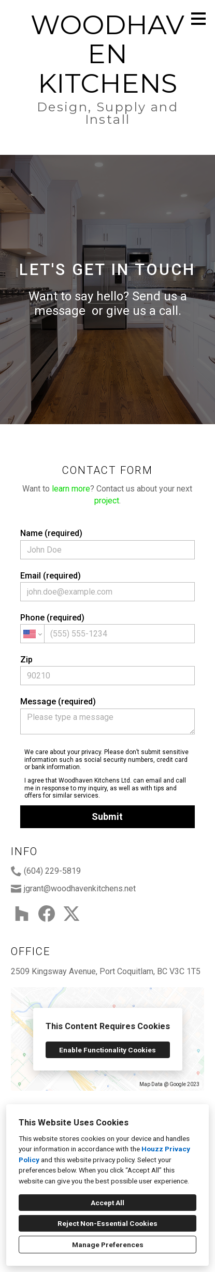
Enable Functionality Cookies (107, 1050)
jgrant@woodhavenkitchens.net (80, 888)
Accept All (107, 1202)
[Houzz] (22, 913)
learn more (71, 489)
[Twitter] (71, 913)
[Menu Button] (198, 18)
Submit (107, 816)
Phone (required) (107, 628)
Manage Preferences (108, 1244)
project (106, 500)
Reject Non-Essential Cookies (107, 1223)
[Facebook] (47, 913)
